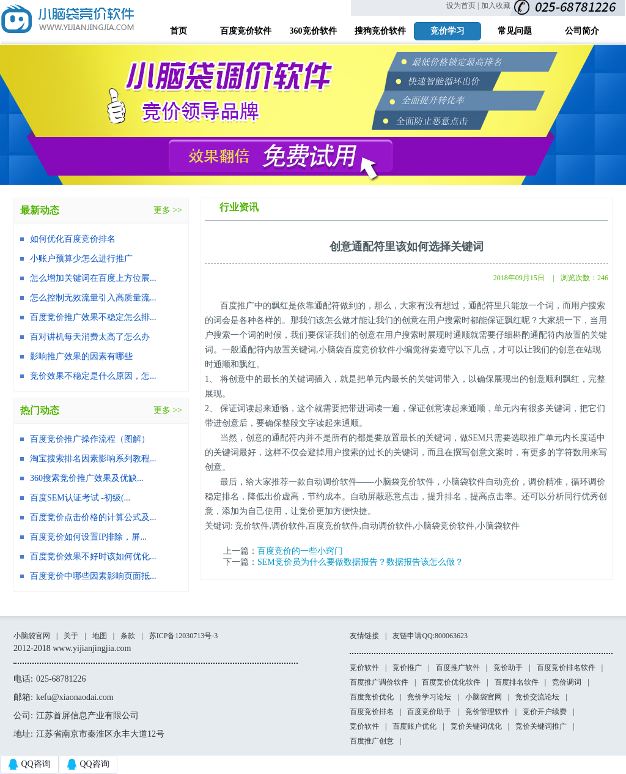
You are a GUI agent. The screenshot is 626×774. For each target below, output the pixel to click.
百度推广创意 (372, 741)
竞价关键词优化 (476, 726)
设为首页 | (462, 5)
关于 (71, 635)
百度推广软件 (458, 667)
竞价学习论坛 (429, 697)
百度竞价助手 (429, 711)
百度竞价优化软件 (451, 682)
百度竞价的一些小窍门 (300, 551)
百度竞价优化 (372, 697)
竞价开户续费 (545, 711)
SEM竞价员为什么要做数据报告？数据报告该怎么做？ (360, 562)
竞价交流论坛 (537, 697)
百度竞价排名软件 (566, 667)
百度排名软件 (517, 682)
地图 (99, 635)
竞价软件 (364, 667)
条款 (127, 635)
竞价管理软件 (487, 711)
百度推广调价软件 (379, 682)
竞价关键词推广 (541, 726)
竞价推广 (407, 667)
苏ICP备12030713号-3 (183, 635)
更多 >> (167, 210)
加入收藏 (495, 5)
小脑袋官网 (31, 635)
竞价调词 (566, 682)
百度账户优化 (414, 726)
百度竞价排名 (372, 711)
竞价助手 (508, 667)
